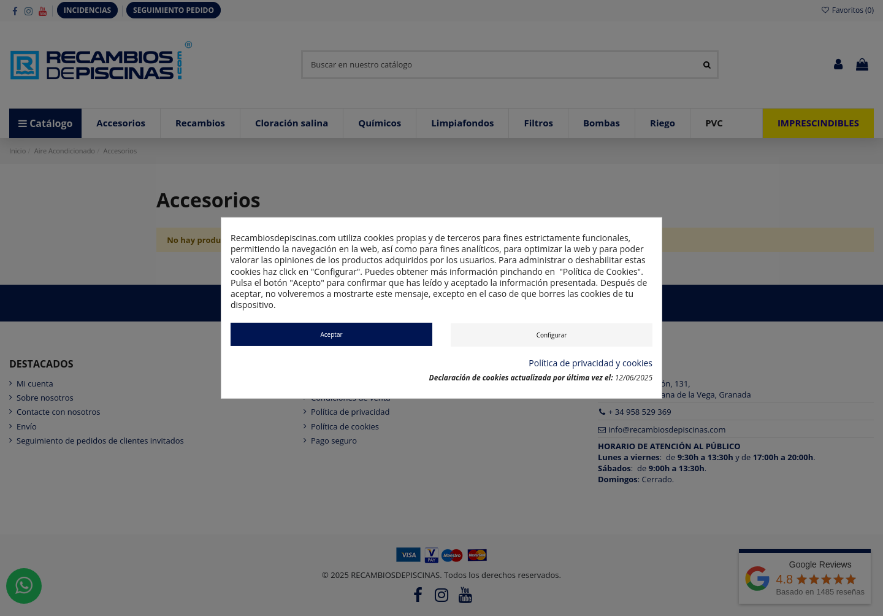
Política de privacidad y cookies (590, 363)
